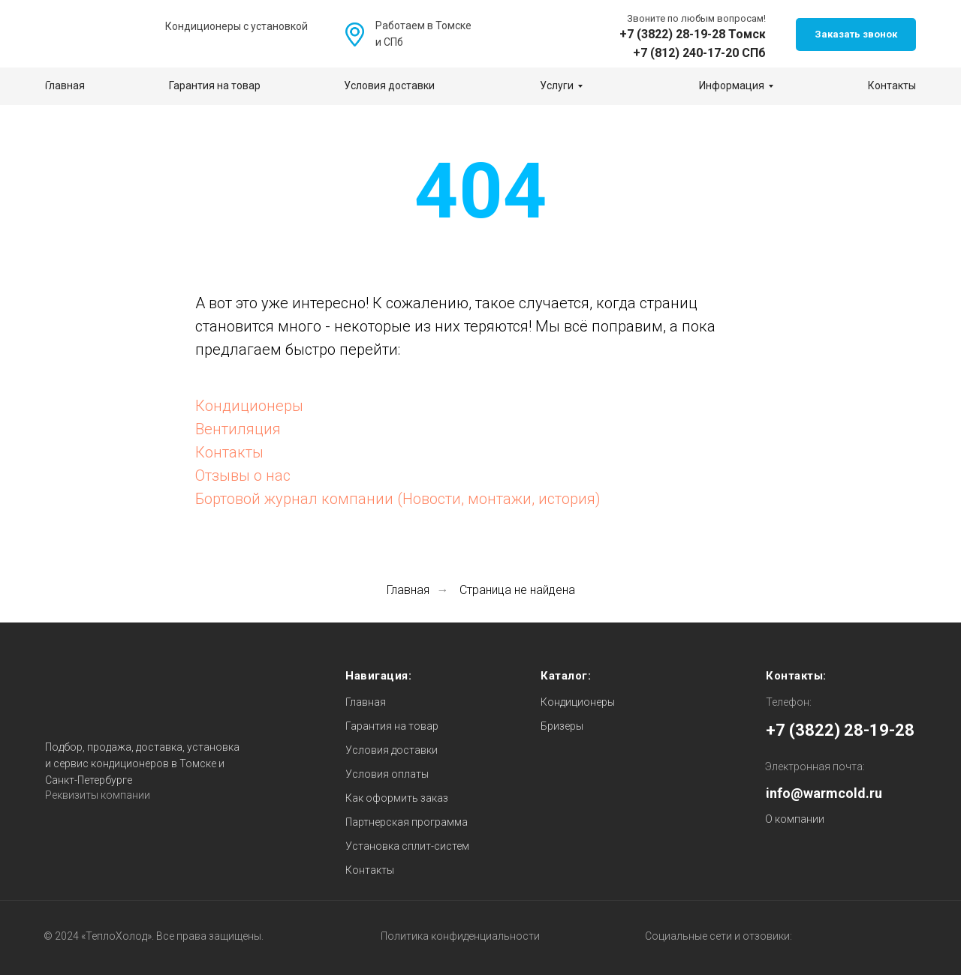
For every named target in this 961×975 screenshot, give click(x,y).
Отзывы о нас (243, 475)
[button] (856, 34)
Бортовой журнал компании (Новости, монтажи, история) (398, 499)
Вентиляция (238, 429)
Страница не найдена (517, 590)
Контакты (229, 452)
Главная (408, 590)
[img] (509, 35)
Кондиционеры (249, 406)
